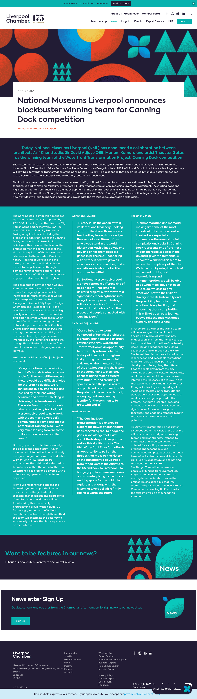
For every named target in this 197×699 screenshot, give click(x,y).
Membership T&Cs (107, 678)
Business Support (107, 662)
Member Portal (151, 13)
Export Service (155, 21)
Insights (126, 21)
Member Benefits (73, 659)
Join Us (184, 21)
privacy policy (132, 694)
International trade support (112, 659)
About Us (116, 13)
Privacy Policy (105, 675)
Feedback (103, 685)
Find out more (121, 3)
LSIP (170, 21)
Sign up (20, 621)
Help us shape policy (108, 666)
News (113, 21)
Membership (99, 21)
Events (138, 21)
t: (20, 687)
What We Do (105, 653)
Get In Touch (131, 13)
